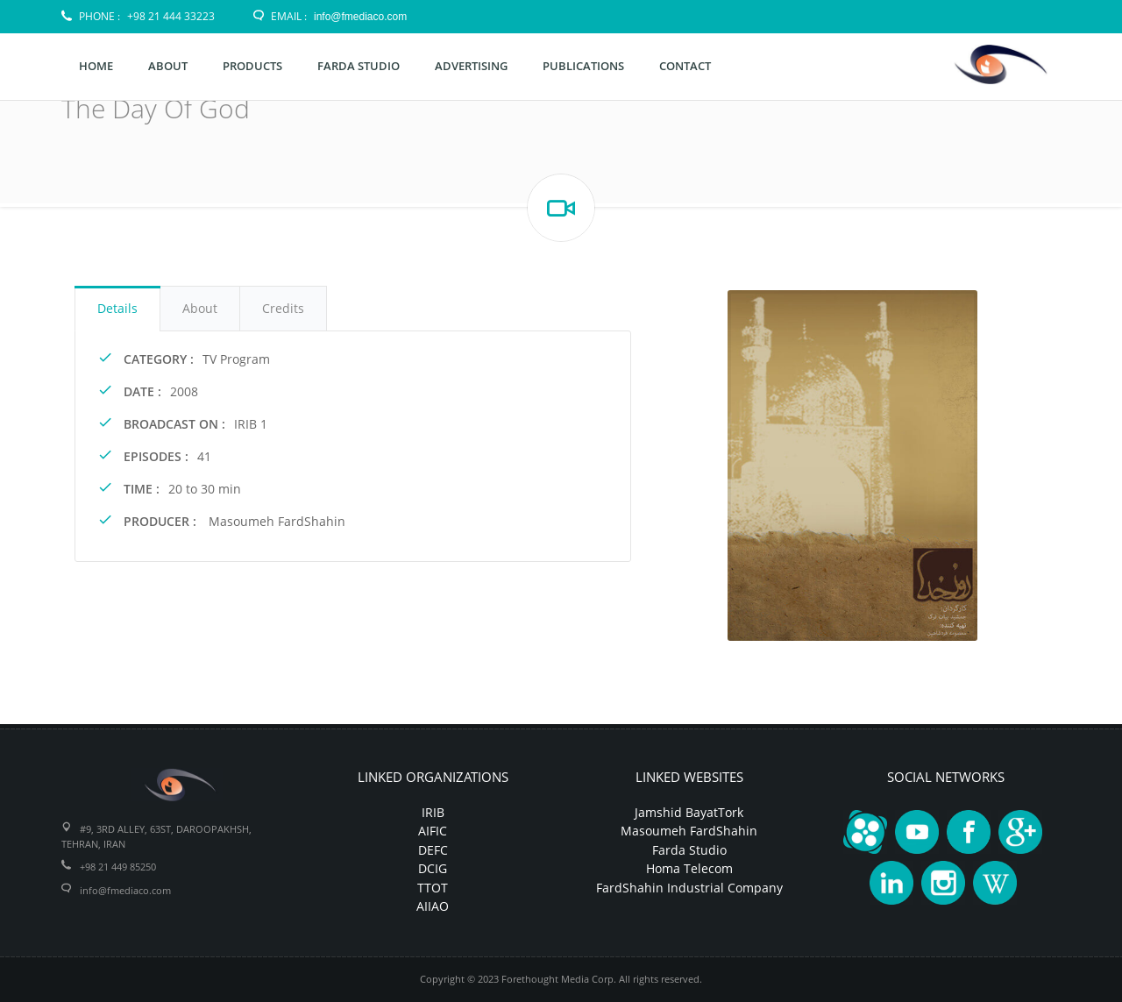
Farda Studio (689, 850)
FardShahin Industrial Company (689, 887)
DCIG (432, 868)
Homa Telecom (689, 868)
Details (117, 308)
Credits (283, 308)
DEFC (433, 850)
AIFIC (432, 830)
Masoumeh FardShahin (689, 830)
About (199, 308)
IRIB (433, 812)
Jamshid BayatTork (689, 812)
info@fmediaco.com (360, 17)
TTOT (432, 887)
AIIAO (432, 906)
